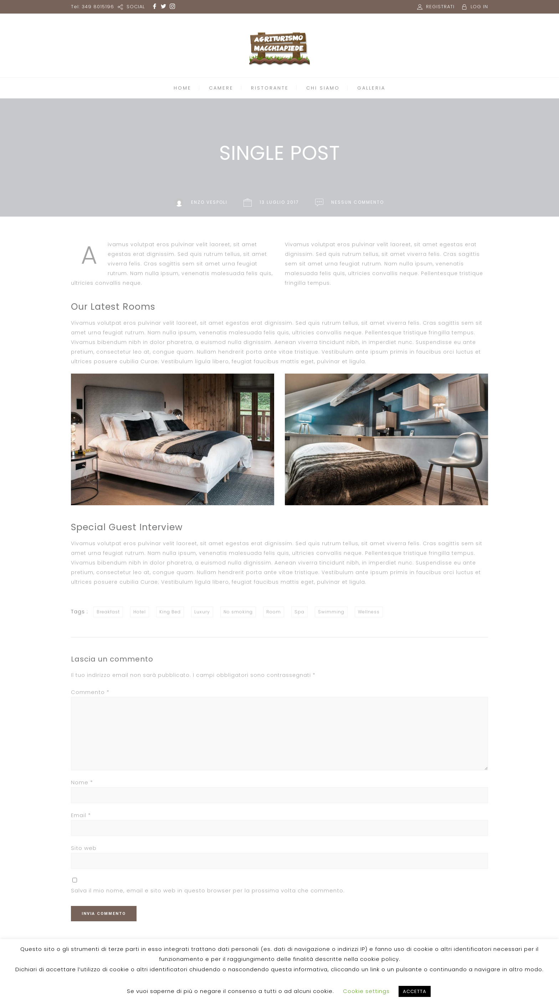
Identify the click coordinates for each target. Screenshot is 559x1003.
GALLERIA (371, 88)
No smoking (238, 612)
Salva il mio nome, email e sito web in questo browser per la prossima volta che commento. (208, 890)
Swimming (331, 612)
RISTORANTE (270, 88)
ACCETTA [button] (414, 991)
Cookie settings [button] (366, 991)
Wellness (369, 612)
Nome (82, 782)
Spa (299, 612)
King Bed (170, 612)
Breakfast (108, 612)
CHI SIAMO (323, 88)
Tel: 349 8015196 (92, 6)
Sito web (84, 848)
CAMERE (221, 88)
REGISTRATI (440, 6)
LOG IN (479, 6)
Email (81, 815)
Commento (90, 692)
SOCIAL (136, 6)
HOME (182, 88)
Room (273, 612)
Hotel (139, 612)
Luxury (202, 612)
